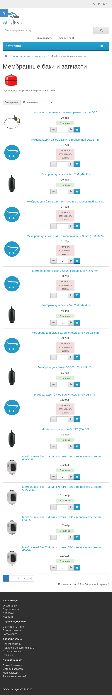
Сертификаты (11, 609)
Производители (12, 644)
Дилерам (8, 612)
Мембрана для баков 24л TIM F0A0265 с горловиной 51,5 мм (65, 201)
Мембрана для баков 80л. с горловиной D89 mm (65, 394)
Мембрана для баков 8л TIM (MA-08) (65, 429)
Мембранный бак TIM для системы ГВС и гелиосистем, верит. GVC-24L (62, 488)
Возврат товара (12, 630)
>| (31, 578)
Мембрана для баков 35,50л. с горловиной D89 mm (65, 270)
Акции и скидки (12, 651)
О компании (10, 605)
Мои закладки (11, 672)
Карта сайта (10, 634)
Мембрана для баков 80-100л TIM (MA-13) (65, 367)
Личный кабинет (12, 665)
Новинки (8, 655)
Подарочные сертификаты (19, 647)
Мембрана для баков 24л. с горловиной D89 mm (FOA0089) (65, 236)
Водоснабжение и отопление (29, 56)
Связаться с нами (13, 626)
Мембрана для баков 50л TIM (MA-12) (65, 305)
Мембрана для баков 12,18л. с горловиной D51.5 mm (65, 139)
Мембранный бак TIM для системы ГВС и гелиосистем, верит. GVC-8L (62, 549)
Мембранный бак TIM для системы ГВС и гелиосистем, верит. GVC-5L (62, 518)
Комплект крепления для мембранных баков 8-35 (65, 112)
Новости (8, 616)
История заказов (13, 668)
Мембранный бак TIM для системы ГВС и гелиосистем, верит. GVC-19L (62, 458)
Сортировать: (12, 102)
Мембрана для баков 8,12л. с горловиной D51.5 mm (65, 332)
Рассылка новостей (14, 676)
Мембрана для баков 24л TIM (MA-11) (65, 174)
